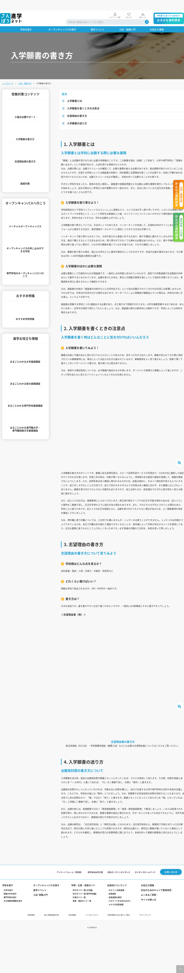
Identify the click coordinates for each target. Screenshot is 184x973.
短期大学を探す (10, 947)
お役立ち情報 (147, 938)
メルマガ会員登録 (116, 957)
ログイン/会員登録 (116, 943)
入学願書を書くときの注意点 (84, 97)
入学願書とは (75, 90)
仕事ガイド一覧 (79, 950)
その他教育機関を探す (13, 954)
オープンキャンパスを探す (47, 938)
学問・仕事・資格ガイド (83, 938)
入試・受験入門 (25, 72)
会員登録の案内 (115, 950)
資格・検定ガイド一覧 (82, 954)
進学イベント (40, 943)
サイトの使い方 (148, 952)
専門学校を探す (10, 950)
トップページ (8, 72)
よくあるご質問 (148, 948)
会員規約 (112, 947)
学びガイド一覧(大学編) (83, 943)
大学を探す (8, 943)
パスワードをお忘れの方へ (120, 954)
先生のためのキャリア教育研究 (156, 943)
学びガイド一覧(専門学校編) (85, 947)
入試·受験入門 (41, 948)
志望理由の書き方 (78, 105)
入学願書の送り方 (78, 112)
